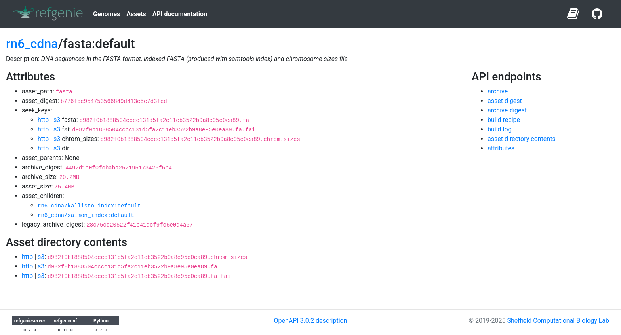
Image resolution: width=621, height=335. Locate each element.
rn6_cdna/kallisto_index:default (89, 206)
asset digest (505, 101)
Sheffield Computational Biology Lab (558, 320)
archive (498, 91)
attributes (501, 148)
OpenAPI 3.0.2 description (310, 320)
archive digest (507, 110)
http (43, 120)
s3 (56, 120)
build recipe (504, 120)
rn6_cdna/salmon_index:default (86, 215)
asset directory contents (522, 139)
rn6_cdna (32, 43)
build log (500, 129)
